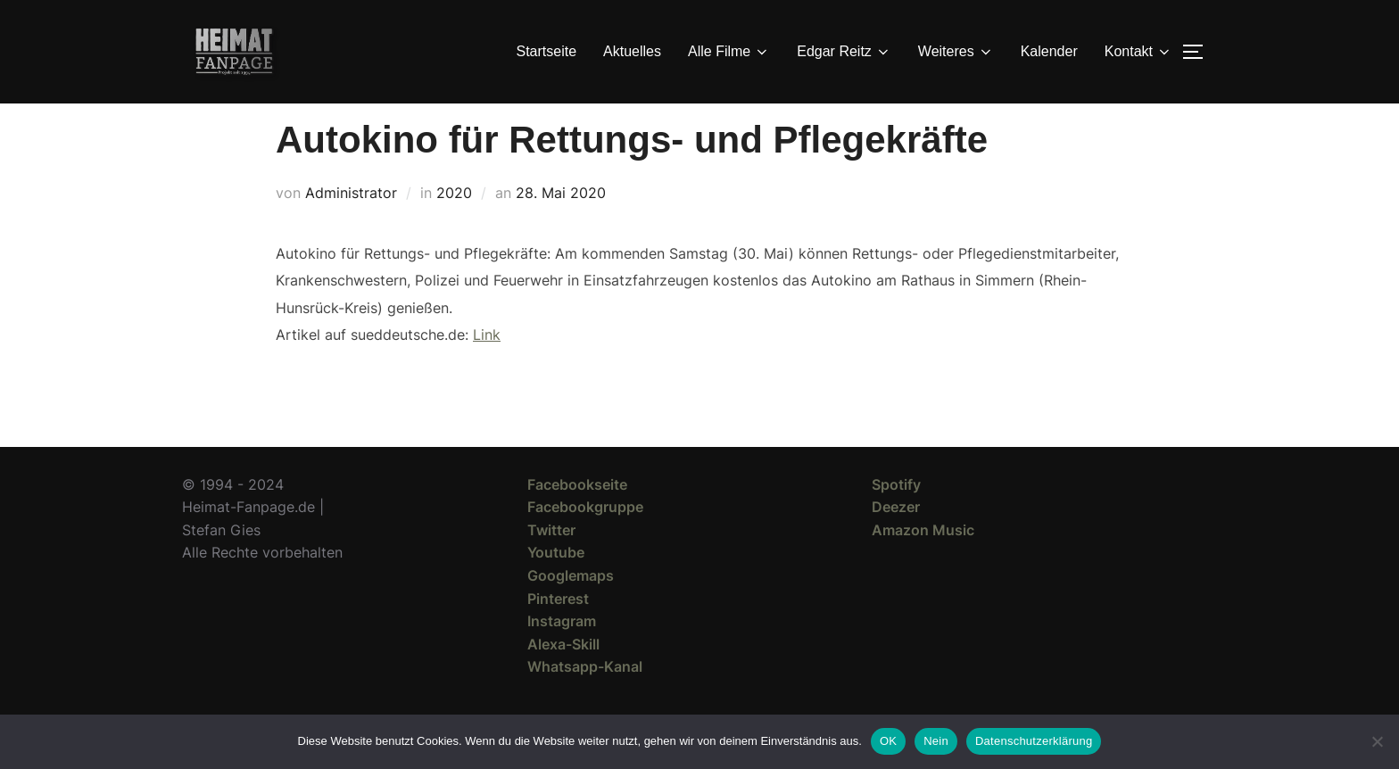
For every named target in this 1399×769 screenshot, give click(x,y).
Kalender (1049, 51)
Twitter (551, 562)
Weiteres (956, 52)
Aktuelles (632, 51)
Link (487, 367)
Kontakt (1138, 52)
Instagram (561, 653)
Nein (935, 741)
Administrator (351, 225)
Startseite (547, 51)
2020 (454, 225)
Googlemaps (570, 607)
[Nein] (1377, 741)
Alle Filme (729, 52)
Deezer (896, 539)
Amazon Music (923, 562)
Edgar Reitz (844, 52)
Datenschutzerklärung (1033, 741)
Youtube (555, 584)
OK (888, 741)
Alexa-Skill (563, 676)
